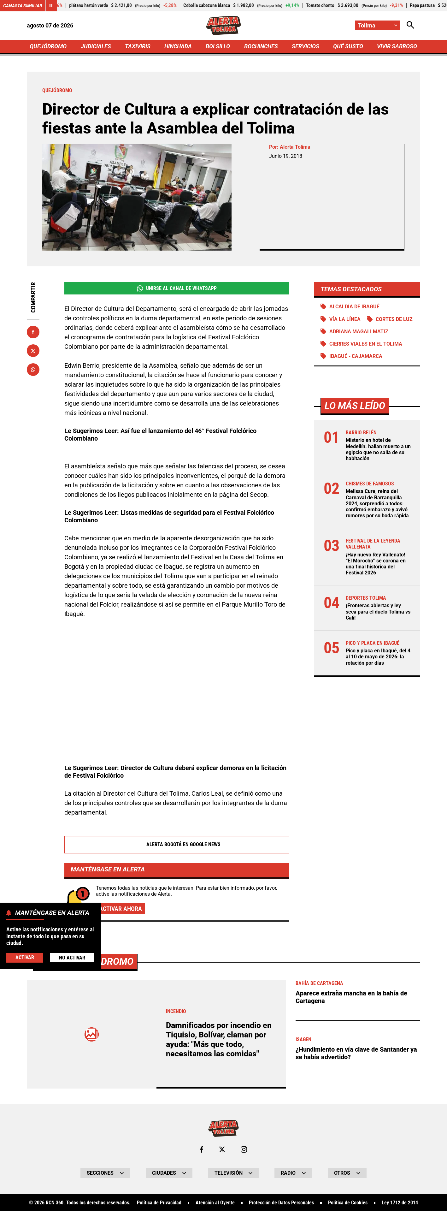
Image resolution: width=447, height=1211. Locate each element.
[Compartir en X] (33, 350)
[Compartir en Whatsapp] (33, 369)
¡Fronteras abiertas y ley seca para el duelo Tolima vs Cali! (378, 611)
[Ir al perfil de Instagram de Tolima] (244, 1149)
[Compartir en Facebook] (33, 332)
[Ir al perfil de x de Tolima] (222, 1149)
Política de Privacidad (159, 1202)
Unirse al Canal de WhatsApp (177, 288)
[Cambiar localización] (377, 25)
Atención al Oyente (215, 1202)
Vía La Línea (345, 319)
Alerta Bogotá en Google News (177, 845)
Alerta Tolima (295, 147)
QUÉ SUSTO (348, 46)
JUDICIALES (96, 46)
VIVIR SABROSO (397, 46)
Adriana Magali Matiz (358, 332)
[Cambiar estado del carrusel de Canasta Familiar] (51, 5)
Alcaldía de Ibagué (354, 307)
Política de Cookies (348, 1202)
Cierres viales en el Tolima (365, 344)
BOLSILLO (218, 46)
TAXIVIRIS (137, 46)
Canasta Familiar (22, 5)
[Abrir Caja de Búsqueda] (410, 25)
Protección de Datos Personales (281, 1202)
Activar (24, 957)
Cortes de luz (394, 319)
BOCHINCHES (261, 46)
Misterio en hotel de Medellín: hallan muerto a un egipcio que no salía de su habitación (378, 449)
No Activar (72, 958)
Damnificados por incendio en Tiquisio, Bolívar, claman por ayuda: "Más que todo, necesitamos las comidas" (219, 1039)
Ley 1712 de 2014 (400, 1202)
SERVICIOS (305, 46)
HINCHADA (178, 46)
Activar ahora (120, 908)
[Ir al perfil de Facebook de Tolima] (201, 1149)
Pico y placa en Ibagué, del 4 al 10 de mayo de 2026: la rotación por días (378, 657)
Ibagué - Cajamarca (355, 356)
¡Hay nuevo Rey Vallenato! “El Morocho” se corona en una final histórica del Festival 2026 (376, 564)
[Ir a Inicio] (223, 25)
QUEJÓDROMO (48, 46)
